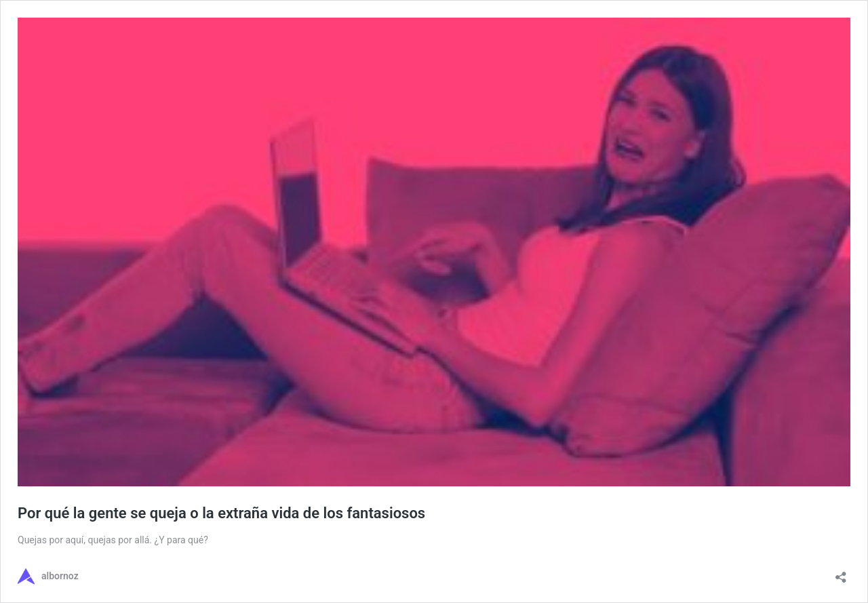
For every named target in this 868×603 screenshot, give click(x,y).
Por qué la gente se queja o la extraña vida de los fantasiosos (221, 513)
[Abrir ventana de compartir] (840, 572)
